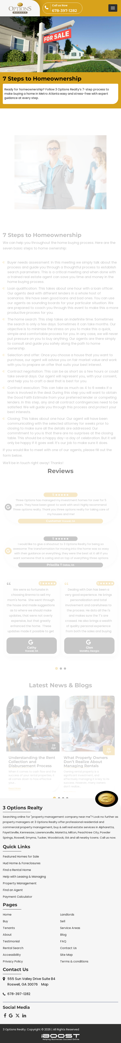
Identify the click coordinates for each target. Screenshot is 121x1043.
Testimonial (11, 941)
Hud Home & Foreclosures (21, 863)
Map (44, 984)
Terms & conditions (74, 961)
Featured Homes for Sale (21, 856)
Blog (63, 935)
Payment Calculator (17, 897)
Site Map (66, 955)
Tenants (9, 928)
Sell (62, 921)
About (7, 935)
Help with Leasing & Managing (24, 876)
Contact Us (68, 948)
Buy (5, 921)
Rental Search (13, 948)
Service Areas (70, 928)
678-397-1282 (67, 8)
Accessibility (12, 955)
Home (7, 914)
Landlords (67, 914)
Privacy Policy (13, 961)
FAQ (63, 941)
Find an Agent (13, 890)
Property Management (20, 883)
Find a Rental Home (17, 870)
